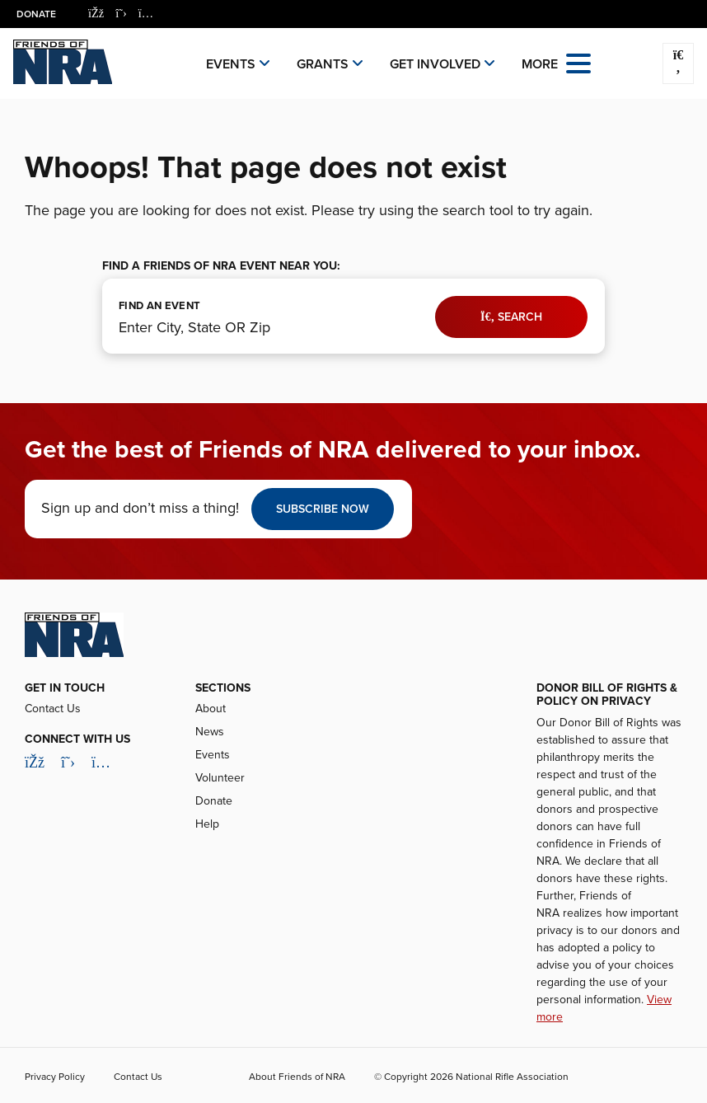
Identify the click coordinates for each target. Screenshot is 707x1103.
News (209, 732)
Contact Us (53, 709)
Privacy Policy (55, 1076)
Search (511, 317)
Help (207, 824)
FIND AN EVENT (159, 305)
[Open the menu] (578, 62)
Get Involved (435, 64)
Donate (36, 14)
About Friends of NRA (297, 1076)
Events (230, 64)
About (210, 709)
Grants (323, 64)
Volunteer (220, 778)
